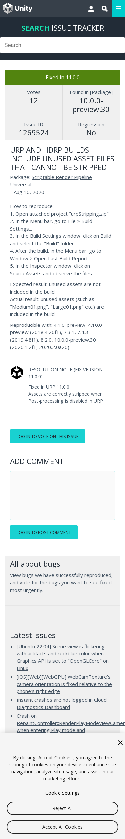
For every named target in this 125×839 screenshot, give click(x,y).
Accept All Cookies (62, 827)
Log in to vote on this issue (48, 436)
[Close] (120, 742)
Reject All (62, 808)
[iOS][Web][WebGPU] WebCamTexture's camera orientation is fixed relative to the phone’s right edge (64, 683)
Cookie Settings (62, 793)
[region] (62, 786)
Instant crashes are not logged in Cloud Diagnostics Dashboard (62, 703)
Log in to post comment (44, 532)
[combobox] (62, 45)
